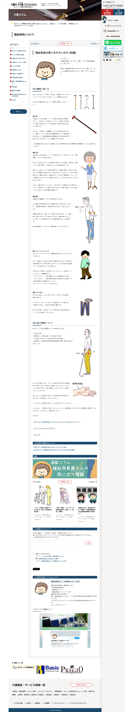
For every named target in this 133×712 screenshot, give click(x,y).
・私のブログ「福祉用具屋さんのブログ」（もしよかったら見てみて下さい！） (57, 422)
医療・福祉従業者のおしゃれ (19, 82)
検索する (18, 111)
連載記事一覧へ (65, 43)
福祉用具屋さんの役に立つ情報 (48, 559)
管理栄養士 (73, 694)
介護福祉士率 (64, 694)
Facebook (107, 60)
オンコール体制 (31, 691)
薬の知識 (14, 86)
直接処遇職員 (22, 691)
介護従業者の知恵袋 (17, 77)
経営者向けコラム (17, 70)
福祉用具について (58, 556)
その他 (14, 100)
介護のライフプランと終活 (19, 62)
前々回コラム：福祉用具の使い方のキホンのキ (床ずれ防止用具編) (54, 450)
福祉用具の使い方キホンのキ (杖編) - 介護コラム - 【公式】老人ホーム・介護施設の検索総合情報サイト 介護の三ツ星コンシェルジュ (24, 4)
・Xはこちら (36, 435)
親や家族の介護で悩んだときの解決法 (19, 95)
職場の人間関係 (16, 90)
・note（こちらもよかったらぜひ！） (44, 428)
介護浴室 (14, 691)
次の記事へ (94, 43)
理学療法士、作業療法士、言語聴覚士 (34, 694)
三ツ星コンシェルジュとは (113, 26)
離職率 (14, 694)
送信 (88, 543)
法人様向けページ (113, 48)
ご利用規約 (47, 703)
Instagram (110, 60)
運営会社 (37, 703)
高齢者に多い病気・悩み (18, 58)
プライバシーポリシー (59, 703)
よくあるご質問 (18, 703)
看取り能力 (92, 691)
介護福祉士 (56, 694)
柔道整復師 (49, 694)
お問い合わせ (107, 13)
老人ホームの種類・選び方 (19, 51)
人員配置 (19, 694)
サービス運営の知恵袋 (18, 54)
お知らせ (28, 703)
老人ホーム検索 (113, 20)
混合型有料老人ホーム (75, 691)
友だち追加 (112, 42)
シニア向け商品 (46, 556)
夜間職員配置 (58, 691)
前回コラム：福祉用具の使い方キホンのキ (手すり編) (50, 447)
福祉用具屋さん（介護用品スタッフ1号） (54, 561)
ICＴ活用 (84, 691)
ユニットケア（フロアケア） (45, 691)
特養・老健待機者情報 (113, 36)
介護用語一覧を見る (81, 685)
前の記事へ (36, 43)
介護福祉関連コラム (113, 31)
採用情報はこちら (113, 54)
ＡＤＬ (65, 691)
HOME (118, 59)
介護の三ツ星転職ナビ (18, 73)
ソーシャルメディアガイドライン (78, 703)
